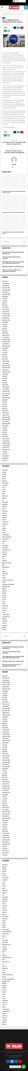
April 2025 (4, 305)
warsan (4, 24)
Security (4, 597)
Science (4, 595)
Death (3, 493)
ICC (3, 543)
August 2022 (5, 374)
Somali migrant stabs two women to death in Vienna (13, 232)
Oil (3, 569)
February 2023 (5, 361)
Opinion (4, 571)
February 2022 (5, 387)
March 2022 (5, 384)
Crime (3, 489)
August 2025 (5, 296)
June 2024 (4, 326)
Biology (4, 476)
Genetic (4, 528)
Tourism (4, 610)
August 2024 (5, 322)
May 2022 (4, 380)
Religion (4, 593)
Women (4, 629)
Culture (4, 491)
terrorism (4, 608)
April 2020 (4, 434)
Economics (5, 511)
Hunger (4, 541)
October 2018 (5, 456)
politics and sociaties (7, 580)
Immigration (5, 545)
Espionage (4, 524)
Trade (3, 612)
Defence (4, 498)
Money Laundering (6, 562)
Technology (5, 606)
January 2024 (5, 337)
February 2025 (5, 309)
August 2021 (5, 399)
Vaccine (4, 623)
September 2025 (6, 294)
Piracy (3, 575)
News (3, 565)
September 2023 (6, 346)
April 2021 (4, 408)
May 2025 (4, 302)
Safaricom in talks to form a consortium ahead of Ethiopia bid (14, 152)
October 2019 (5, 447)
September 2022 (6, 371)
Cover (3, 487)
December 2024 (6, 313)
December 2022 (6, 365)
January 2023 (5, 363)
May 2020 (4, 432)
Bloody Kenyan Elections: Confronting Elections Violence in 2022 (13, 192)
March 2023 (5, 359)
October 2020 (5, 421)
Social (3, 599)
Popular (4, 582)
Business (4, 480)
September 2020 (6, 423)
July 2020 (4, 428)
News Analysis (5, 567)
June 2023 (4, 352)
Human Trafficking (6, 537)
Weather (4, 627)
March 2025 (5, 307)
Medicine (4, 560)
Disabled (4, 506)
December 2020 (6, 417)
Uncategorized (6, 616)
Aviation (4, 474)
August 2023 (5, 348)
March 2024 (5, 333)
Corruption (5, 485)
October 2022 (5, 369)
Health (3, 530)
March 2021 (5, 410)
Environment (5, 521)
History (4, 532)
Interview (4, 552)
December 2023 (6, 339)
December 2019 (6, 443)
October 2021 (5, 395)
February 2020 (5, 438)
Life (3, 558)
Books (3, 478)
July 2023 (4, 350)
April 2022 (4, 382)
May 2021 (4, 406)
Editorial (4, 513)
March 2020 (5, 436)
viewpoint (4, 625)
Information (5, 547)
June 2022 (4, 378)
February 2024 (5, 335)
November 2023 (6, 341)
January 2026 (5, 285)
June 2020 (4, 430)
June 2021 (4, 404)
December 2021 (6, 391)
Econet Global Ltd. (6, 55)
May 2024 (4, 328)
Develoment (5, 502)
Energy (4, 519)
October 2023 (5, 343)
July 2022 (4, 376)
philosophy (5, 573)
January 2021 (5, 415)
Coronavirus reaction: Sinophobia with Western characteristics (14, 143)
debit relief (5, 496)
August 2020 (5, 425)
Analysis (4, 472)
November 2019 (6, 445)
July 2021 (4, 402)
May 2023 (4, 354)
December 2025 (6, 287)
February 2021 (5, 412)
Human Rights (5, 534)
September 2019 (6, 449)
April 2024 (4, 330)
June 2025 (4, 300)
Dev (3, 500)
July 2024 (4, 324)
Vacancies (4, 621)
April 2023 (4, 356)
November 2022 (6, 367)
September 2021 (6, 397)
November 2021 (6, 393)
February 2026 (5, 283)
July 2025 (4, 298)
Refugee (4, 588)
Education (4, 515)
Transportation (6, 614)
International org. (6, 549)
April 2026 (4, 281)
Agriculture (5, 470)
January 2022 (5, 389)
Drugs (3, 508)
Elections (4, 517)
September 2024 (6, 320)
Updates (4, 618)
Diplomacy (4, 504)
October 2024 (5, 318)
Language (4, 554)
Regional (4, 590)
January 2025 (5, 311)
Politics (4, 577)
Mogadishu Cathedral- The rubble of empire (13, 266)
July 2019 (4, 451)
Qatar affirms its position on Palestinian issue (13, 212)
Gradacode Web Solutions (16, 1069)
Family (4, 526)
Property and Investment (8, 584)
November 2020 (6, 419)
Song (3, 601)
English (16, 1)
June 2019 (4, 453)
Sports (4, 603)
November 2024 (6, 315)
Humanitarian (5, 539)
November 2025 (6, 290)
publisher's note (6, 586)
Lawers (4, 556)
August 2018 (5, 458)
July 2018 (4, 460)
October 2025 (5, 292)
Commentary (5, 483)
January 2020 (5, 440)
